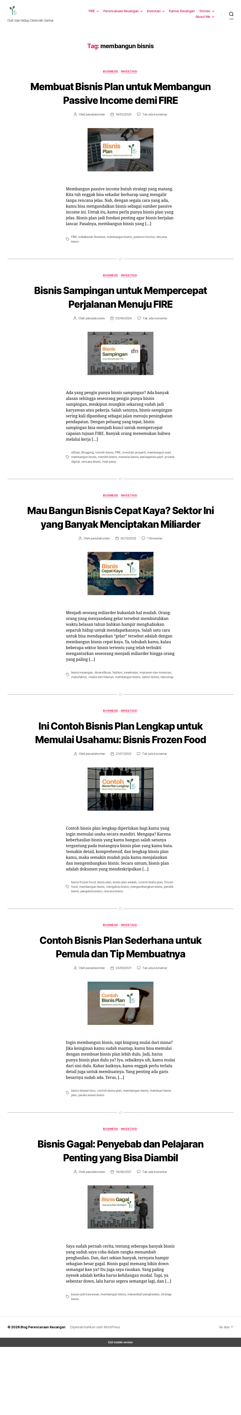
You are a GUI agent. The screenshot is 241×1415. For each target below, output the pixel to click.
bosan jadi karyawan (84, 1362)
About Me (203, 18)
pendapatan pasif (149, 482)
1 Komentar (153, 578)
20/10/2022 (127, 578)
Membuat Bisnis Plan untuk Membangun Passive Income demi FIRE (120, 102)
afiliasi (75, 478)
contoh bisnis (102, 478)
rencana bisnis (163, 253)
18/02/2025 (123, 130)
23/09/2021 (123, 1022)
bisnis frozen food (82, 935)
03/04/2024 (123, 344)
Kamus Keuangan (183, 12)
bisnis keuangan (81, 712)
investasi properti (131, 478)
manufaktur (78, 716)
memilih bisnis (106, 482)
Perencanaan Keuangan (123, 12)
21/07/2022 (123, 807)
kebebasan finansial (92, 253)
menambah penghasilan (140, 1362)
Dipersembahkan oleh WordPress (93, 1395)
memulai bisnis (126, 482)
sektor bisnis (147, 716)
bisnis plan (102, 935)
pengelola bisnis (90, 944)
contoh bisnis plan (147, 935)
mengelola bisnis (115, 940)
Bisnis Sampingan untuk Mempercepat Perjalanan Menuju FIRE (120, 315)
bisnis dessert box (82, 1144)
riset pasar (107, 487)
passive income (143, 253)
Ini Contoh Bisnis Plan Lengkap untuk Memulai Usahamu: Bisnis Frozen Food (120, 779)
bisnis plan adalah (122, 935)
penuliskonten (97, 130)
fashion (115, 712)
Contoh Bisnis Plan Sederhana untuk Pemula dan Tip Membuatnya (120, 1000)
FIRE (94, 12)
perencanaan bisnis (83, 1149)
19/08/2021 (123, 1240)
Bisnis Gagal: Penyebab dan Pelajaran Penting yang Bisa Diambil (120, 1211)
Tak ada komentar (153, 130)
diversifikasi (101, 712)
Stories (205, 12)
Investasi (155, 12)
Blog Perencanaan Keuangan (42, 1395)
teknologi (162, 716)
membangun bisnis (119, 253)
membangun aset (155, 478)
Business (110, 74)
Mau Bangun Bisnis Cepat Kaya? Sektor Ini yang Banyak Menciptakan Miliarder (120, 549)
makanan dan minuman (151, 712)
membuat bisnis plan (160, 1144)
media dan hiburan (99, 716)
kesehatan (128, 712)
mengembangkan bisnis (143, 940)
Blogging (86, 478)
